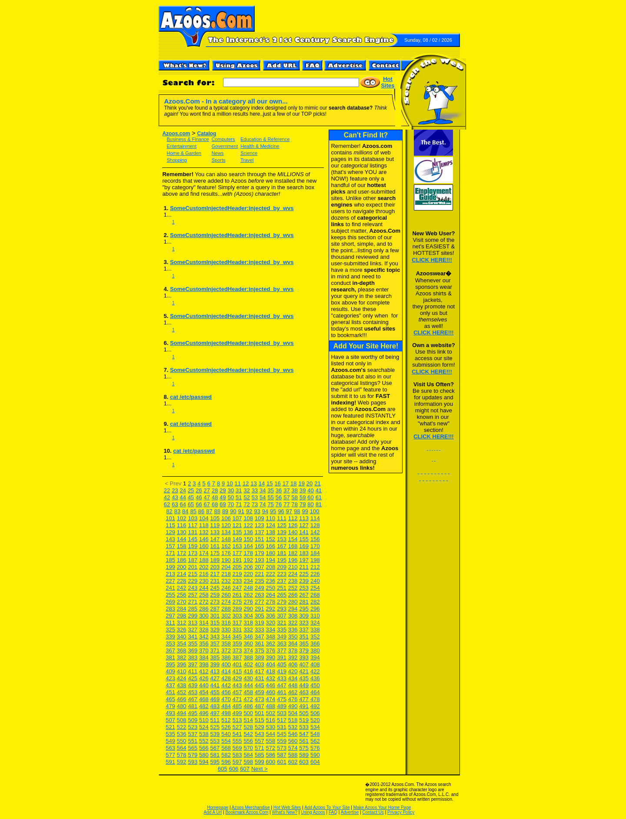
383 (192, 657)
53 (255, 497)
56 (279, 497)
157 (170, 546)
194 (271, 560)
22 (167, 490)
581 (215, 755)
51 (239, 497)
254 (315, 588)
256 (181, 595)
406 (293, 664)
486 (248, 706)
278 (271, 601)
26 (199, 490)
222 (271, 574)
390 (271, 657)
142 (315, 532)
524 (204, 727)
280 (293, 601)
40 (310, 490)
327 (192, 629)
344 (226, 636)
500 (248, 713)
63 (175, 504)
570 (248, 748)
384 (204, 657)
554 (226, 741)
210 (293, 567)
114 (315, 518)
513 (237, 720)
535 (170, 734)
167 (281, 546)
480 (181, 706)
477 (304, 699)
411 (192, 671)
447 (281, 685)
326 (181, 629)
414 (226, 671)
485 (237, 706)
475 (281, 699)
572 (271, 748)
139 (281, 532)
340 (181, 636)
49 (223, 497)
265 (281, 595)
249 (259, 588)
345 (237, 636)
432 (271, 678)
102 (181, 518)
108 (248, 518)
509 (192, 720)
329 (215, 629)
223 (281, 574)
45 (191, 497)
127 (304, 525)
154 (293, 539)
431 (259, 678)
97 (289, 511)
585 (259, 755)
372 (226, 650)
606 (234, 769)
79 (303, 504)
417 (259, 671)
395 (170, 664)
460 (271, 692)
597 (237, 762)
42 (167, 497)
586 (271, 755)
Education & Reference (265, 139)
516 (271, 720)
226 (315, 574)
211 (304, 567)
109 (259, 518)
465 (170, 699)
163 (237, 546)
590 (315, 755)
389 (259, 657)
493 (170, 713)
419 (281, 671)
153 (281, 539)
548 (315, 734)
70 (231, 504)
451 (170, 692)
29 (223, 490)
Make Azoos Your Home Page (382, 807)
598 (248, 762)
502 (271, 713)
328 (204, 629)
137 (259, 532)
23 (175, 490)
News (218, 153)
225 (304, 574)
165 (259, 546)
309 (304, 615)
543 (259, 734)
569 (237, 748)
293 (281, 608)
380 (315, 650)
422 (315, 671)
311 (170, 622)
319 (259, 622)
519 (304, 720)
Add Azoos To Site (327, 807)
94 (265, 511)
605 (222, 769)
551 (192, 741)
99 (305, 511)
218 (226, 574)
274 (226, 601)
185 (170, 560)
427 (215, 678)
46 (199, 497)
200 (181, 567)
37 (286, 490)
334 (271, 629)
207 (259, 567)
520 (315, 720)
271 (192, 601)
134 (226, 532)
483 (215, 706)
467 (192, 699)
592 (181, 762)
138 (271, 532)
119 (215, 525)
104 (204, 518)
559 (281, 741)
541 (237, 734)
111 (281, 518)
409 (170, 671)
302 (226, 615)
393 (304, 657)
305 (259, 615)
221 (259, 574)
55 (270, 497)
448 (293, 685)
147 (215, 539)
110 (271, 518)
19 (301, 483)
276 (248, 601)
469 (215, 699)
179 (259, 553)
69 (223, 504)
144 (181, 539)
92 (249, 511)
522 (181, 727)
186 (181, 560)
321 (281, 622)
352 (315, 636)
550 (181, 741)
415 (237, 671)
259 (215, 595)
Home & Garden (183, 153)
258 (204, 595)
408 (315, 664)
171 (170, 553)
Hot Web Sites (287, 807)
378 (293, 650)
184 (315, 553)
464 (315, 692)
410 (181, 671)
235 (259, 581)
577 (170, 755)
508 (181, 720)
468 (204, 699)
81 (319, 504)
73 (255, 504)
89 (225, 511)
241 (170, 588)
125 (281, 525)
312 (181, 622)
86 (201, 511)
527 (237, 727)
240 (315, 581)
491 (304, 706)
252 (293, 588)
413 (215, 671)
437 (170, 685)
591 (170, 762)
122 (248, 525)
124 (271, 525)
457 (237, 692)
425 (192, 678)
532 (293, 727)
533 (304, 727)
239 (304, 581)
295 (304, 608)
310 (315, 615)
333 (259, 629)
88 (217, 511)
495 (192, 713)
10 (229, 483)
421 (304, 671)
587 (281, 755)
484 (226, 706)
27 (207, 490)
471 (237, 699)
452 (181, 692)
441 (215, 685)
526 (226, 727)
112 (293, 518)
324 (315, 622)
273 (215, 601)
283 (170, 608)
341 (192, 636)
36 (279, 490)
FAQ (333, 812)
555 (237, 741)
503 (281, 713)
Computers (223, 139)
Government (225, 146)
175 (215, 553)
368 (181, 650)
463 (304, 692)
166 (271, 546)
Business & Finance (187, 139)
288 (226, 608)
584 (248, 755)
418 (271, 671)
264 (271, 595)
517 (281, 720)
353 (170, 643)
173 (192, 553)
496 (204, 713)
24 (183, 490)
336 (293, 629)
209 (281, 567)
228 (181, 581)
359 (237, 643)
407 (304, 664)
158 (181, 546)
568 (226, 748)
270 (181, 601)
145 (192, 539)
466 (181, 699)
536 (181, 734)
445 (259, 685)
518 (293, 720)
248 (248, 588)
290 (248, 608)
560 (293, 741)
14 (262, 483)
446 (271, 685)
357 (215, 643)
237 (281, 581)
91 (241, 511)
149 (237, 539)
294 (293, 608)
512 (226, 720)
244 (204, 588)
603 (304, 762)
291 (259, 608)
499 (237, 713)
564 (181, 748)
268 (315, 595)
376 (271, 650)
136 (248, 532)
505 (304, 713)
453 (192, 692)
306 (271, 615)
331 (237, 629)
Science (248, 153)
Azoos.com (176, 133)
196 (293, 560)
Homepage (217, 807)
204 (226, 567)
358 (226, 643)
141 (304, 532)
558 (271, 741)
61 (319, 497)
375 (259, 650)
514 (248, 720)
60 (310, 497)
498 (226, 713)
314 (204, 622)
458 (248, 692)
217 (215, 574)
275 (237, 601)
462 (293, 692)
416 (248, 671)
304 (248, 615)
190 (226, 560)
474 (271, 699)
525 (215, 727)
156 (315, 539)
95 (273, 511)
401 (237, 664)
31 (239, 490)
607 (245, 769)
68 (215, 504)
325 (170, 629)
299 (192, 615)
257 (192, 595)
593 (192, 762)
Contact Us (372, 812)
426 (204, 678)
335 (281, 629)
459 (259, 692)
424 (181, 678)
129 (170, 532)
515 (259, 720)
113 (304, 518)
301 (215, 615)
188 (204, 560)
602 (293, 762)
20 (309, 483)
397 (192, 664)
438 (181, 685)
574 (293, 748)
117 (192, 525)
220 (248, 574)
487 (259, 706)
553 (215, 741)
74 (263, 504)
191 (237, 560)
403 (259, 664)
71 (239, 504)
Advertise (350, 812)
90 (233, 511)
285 (192, 608)
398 (204, 664)
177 (237, 553)
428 (226, 678)
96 (281, 511)
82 (169, 511)
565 (192, 748)
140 (293, 532)
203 (215, 567)
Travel (246, 160)
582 (226, 755)
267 (304, 595)
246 (226, 588)
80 (310, 504)
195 (281, 560)
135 (237, 532)
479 (170, 706)
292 (271, 608)
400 (226, 664)
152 (271, 539)
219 (237, 574)
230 (204, 581)
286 (204, 608)
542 (248, 734)
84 (185, 511)
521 (170, 727)
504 (293, 713)
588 (293, 755)
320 (271, 622)
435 (304, 678)
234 (248, 581)
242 (181, 588)
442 (226, 685)
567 (215, 748)
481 (192, 706)
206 (248, 567)
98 (297, 511)
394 (315, 657)
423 (170, 678)
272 (204, 601)
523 (192, 727)
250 (271, 588)
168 (293, 546)
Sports (219, 160)
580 (204, 755)
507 (170, 720)
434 (293, 678)
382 (181, 657)
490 (293, 706)
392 (293, 657)
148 (226, 539)
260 (226, 595)
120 (226, 525)
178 (248, 553)
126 (293, 525)
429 (237, 678)
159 (192, 546)
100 (315, 511)
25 (191, 490)
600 (271, 762)
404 (271, 664)
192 (248, 560)
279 (281, 601)
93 (257, 511)
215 (192, 574)
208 (271, 567)
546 (293, 734)
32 (246, 490)
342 (204, 636)
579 (192, 755)
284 (181, 608)
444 (248, 685)
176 (226, 553)
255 (170, 595)
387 (237, 657)
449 (304, 685)
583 (237, 755)
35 (270, 490)
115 (170, 525)
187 (192, 560)
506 (315, 713)
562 (315, 741)
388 (248, 657)
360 (248, 643)
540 (226, 734)
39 (303, 490)
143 (170, 539)
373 (237, 650)
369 (192, 650)
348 (271, 636)
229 (192, 581)
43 (175, 497)
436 (315, 678)
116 (181, 525)
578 (181, 755)
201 (192, 567)
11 (238, 483)
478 (315, 699)
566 (204, 748)
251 (281, 588)
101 (170, 518)
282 (315, 601)
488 (271, 706)
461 (281, 692)
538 (204, 734)
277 (259, 601)
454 (204, 692)
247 (237, 588)
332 (248, 629)
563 (170, 748)
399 (215, 664)
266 (293, 595)
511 (215, 720)
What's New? (285, 812)
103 (192, 518)
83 (177, 511)
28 (215, 490)
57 (286, 497)
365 (304, 643)
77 (286, 504)
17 (286, 483)
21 (317, 483)
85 (193, 511)
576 (315, 748)
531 (281, 727)
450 (315, 685)
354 (181, 643)
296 (315, 608)
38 (295, 490)
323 (304, 622)
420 (293, 671)
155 (304, 539)
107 (237, 518)
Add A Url (213, 812)
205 (237, 567)
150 (248, 539)
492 (315, 706)
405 (281, 664)
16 (277, 483)
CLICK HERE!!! (432, 260)
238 (293, 581)
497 (215, 713)
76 (279, 504)
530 (271, 727)
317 (237, 622)
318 (248, 622)
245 (215, 588)
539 (215, 734)
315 (215, 622)
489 (281, 706)
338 (315, 629)
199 (170, 567)
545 (281, 734)
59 (303, 497)
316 (226, 622)
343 (215, 636)
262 (248, 595)
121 (237, 525)
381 (170, 657)
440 (204, 685)
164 (248, 546)
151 (259, 539)
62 (167, 504)
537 (192, 734)
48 (215, 497)
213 (170, 574)
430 (248, 678)
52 (246, 497)
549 (170, 741)
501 (259, 713)
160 (204, 546)
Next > (259, 769)
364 (293, 643)
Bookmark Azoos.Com (246, 812)
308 (293, 615)
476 (293, 699)
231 (215, 581)
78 (295, 504)
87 (209, 511)
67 (207, 504)
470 (226, 699)
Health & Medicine (259, 146)
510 (204, 720)
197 (304, 560)
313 (192, 622)
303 (237, 615)
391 (281, 657)
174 (204, 553)
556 (248, 741)
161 (215, 546)
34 (263, 490)
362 (271, 643)
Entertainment (181, 146)
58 (295, 497)
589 (304, 755)
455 (215, 692)
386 (226, 657)
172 (181, 553)
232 (226, 581)
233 (237, 581)
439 (192, 685)
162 (226, 546)
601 (281, 762)
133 (215, 532)
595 (215, 762)
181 (281, 553)
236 (271, 581)
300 (204, 615)
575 (304, 748)
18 (293, 483)
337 (304, 629)
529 (259, 727)
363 (281, 643)
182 (293, 553)
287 (215, 608)
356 (204, 643)
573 (281, 748)
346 (248, 636)
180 (271, 553)
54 (263, 497)
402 (248, 664)
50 (231, 497)
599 (259, 762)
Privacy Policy (400, 812)
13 (253, 483)
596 (226, 762)
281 (304, 601)
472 (248, 699)
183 (304, 553)
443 (237, 685)
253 (304, 588)
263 (259, 595)
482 (204, 706)
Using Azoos (313, 812)
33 (255, 490)
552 (204, 741)
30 (231, 490)
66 (199, 504)
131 (192, 532)
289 (237, 608)
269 (170, 601)
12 (246, 483)
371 (215, 650)
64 (183, 504)
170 (315, 546)
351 (304, 636)
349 (281, 636)
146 (204, 539)
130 (181, 532)
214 (181, 574)
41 (319, 490)
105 (215, 518)
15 (269, 483)
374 (248, 650)
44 (183, 497)
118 (204, 525)
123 (259, 525)
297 (170, 615)
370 (204, 650)
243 (192, 588)
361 (259, 643)
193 (259, 560)
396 (181, 664)
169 (304, 546)
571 (259, 748)
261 (237, 595)
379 (304, 650)
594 (204, 762)
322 (293, 622)
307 (281, 615)
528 (248, 727)
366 (315, 643)
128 (315, 525)
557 (259, 741)
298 (181, 615)
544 (271, 734)
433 (281, 678)
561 (304, 741)
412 (204, 671)
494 (181, 713)
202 (204, 567)
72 (246, 504)
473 (259, 699)
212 (315, 567)
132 (204, 532)
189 (215, 560)
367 (170, 650)
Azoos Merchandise (251, 807)
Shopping (176, 160)
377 (281, 650)
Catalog (206, 133)
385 (215, 657)
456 (226, 692)
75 (270, 504)
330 (226, 629)
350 (293, 636)
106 (226, 518)
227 (170, 581)
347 (259, 636)
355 (192, 643)
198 (315, 560)
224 (293, 574)
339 (170, 636)
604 (315, 762)
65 (191, 504)
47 (207, 497)
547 (304, 734)
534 (315, 727)
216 (204, 574)
